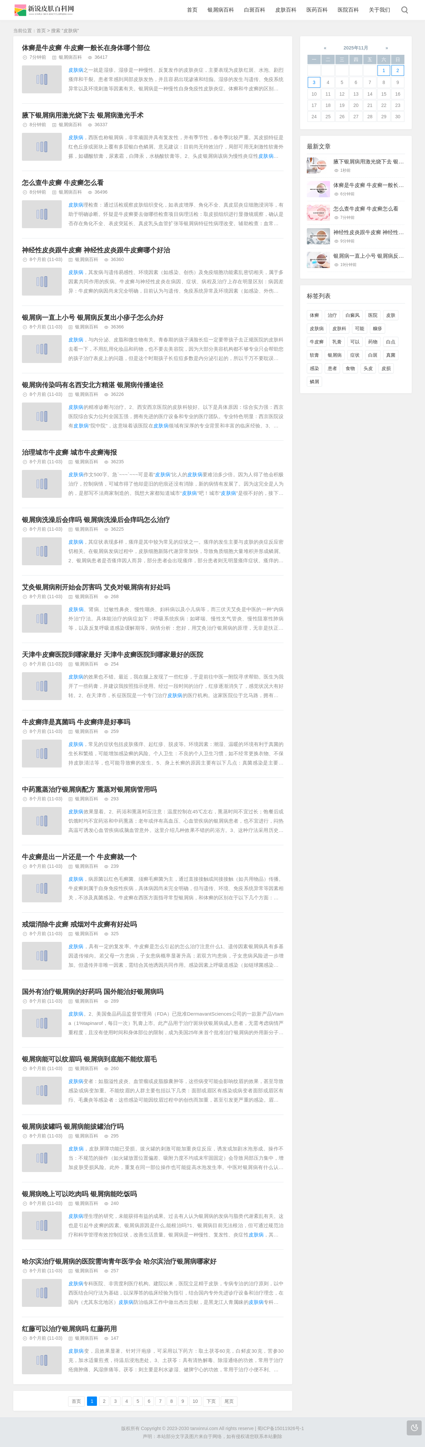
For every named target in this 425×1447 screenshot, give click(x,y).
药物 (373, 341)
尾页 (229, 1401)
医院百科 (348, 10)
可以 (355, 341)
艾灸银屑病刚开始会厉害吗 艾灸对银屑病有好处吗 (96, 587)
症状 (355, 355)
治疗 (332, 315)
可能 (359, 328)
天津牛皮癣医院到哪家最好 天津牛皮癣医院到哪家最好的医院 (112, 654)
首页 (192, 10)
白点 (390, 341)
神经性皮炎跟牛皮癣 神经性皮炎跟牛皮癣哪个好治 (96, 250)
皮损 (386, 368)
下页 (211, 1401)
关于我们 (379, 10)
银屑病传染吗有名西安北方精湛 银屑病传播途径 (92, 385)
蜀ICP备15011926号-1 (280, 1428)
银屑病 (335, 355)
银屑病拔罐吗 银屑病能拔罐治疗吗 (73, 1126)
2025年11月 (356, 47)
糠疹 (377, 328)
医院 (373, 315)
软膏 (314, 355)
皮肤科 (339, 328)
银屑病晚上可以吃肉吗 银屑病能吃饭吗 (79, 1194)
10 (195, 1401)
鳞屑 (314, 381)
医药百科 (317, 10)
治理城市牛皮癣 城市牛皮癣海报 (69, 452)
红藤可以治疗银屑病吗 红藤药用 (69, 1328)
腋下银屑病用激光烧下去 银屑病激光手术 (82, 115)
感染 (314, 368)
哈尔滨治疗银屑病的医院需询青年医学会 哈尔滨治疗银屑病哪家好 (119, 1261)
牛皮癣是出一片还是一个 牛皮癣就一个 (79, 856)
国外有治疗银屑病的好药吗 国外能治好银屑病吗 (92, 991)
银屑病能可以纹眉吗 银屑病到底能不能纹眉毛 (89, 1059)
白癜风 (353, 315)
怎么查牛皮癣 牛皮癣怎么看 (63, 182)
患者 (332, 368)
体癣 (314, 315)
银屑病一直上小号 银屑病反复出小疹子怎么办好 (92, 317)
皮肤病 (317, 328)
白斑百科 (254, 10)
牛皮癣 (317, 341)
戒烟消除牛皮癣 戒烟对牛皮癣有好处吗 (79, 924)
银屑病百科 (221, 10)
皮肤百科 (286, 10)
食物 (350, 368)
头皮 (368, 368)
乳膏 (337, 341)
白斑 (373, 355)
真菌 (390, 355)
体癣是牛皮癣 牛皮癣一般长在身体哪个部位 (86, 47)
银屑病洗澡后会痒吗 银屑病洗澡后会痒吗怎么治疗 (96, 519)
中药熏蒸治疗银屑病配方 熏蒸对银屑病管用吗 (89, 789)
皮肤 (390, 315)
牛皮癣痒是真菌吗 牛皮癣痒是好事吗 (76, 722)
